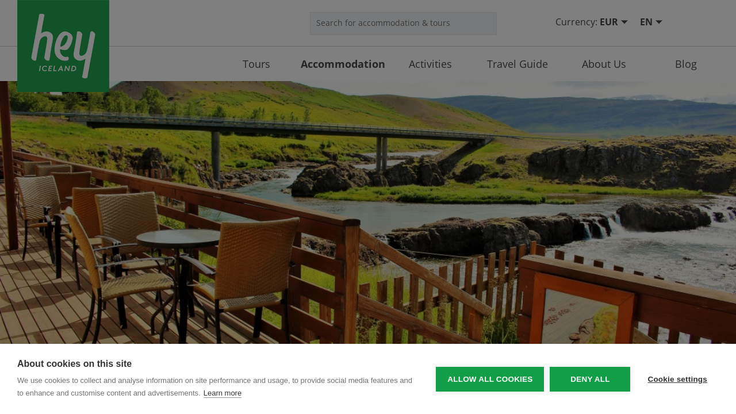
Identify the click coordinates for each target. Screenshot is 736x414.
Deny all (590, 379)
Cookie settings (677, 379)
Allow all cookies (489, 379)
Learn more (222, 393)
